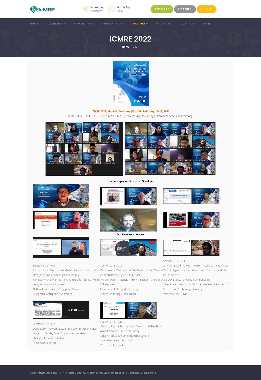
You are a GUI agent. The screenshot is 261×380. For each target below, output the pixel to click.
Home (34, 23)
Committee (84, 23)
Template (162, 9)
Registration (113, 23)
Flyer (207, 23)
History (140, 23)
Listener (185, 9)
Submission (56, 23)
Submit (206, 9)
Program (164, 23)
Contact (188, 23)
